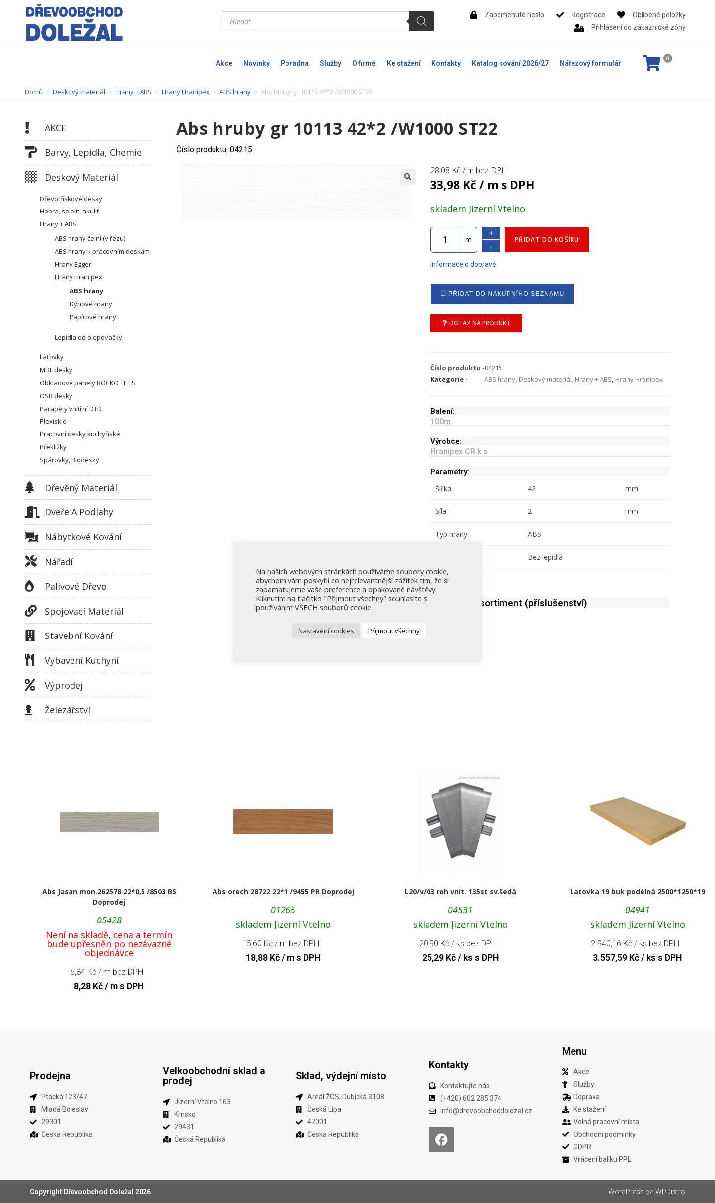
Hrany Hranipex (186, 91)
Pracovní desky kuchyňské (80, 433)
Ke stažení (404, 63)
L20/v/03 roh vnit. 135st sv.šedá (460, 891)
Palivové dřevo (76, 586)
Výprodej (64, 685)
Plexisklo (53, 421)
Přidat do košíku (547, 239)
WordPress (626, 1192)
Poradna (295, 63)
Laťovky (52, 357)
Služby (330, 63)
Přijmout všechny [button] (394, 630)
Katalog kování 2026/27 (510, 63)
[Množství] (445, 240)
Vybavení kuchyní (82, 660)
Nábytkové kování (83, 537)
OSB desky (56, 395)
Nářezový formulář (590, 63)
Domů (34, 91)
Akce (224, 63)
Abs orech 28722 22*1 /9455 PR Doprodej (283, 891)
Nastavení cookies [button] (326, 630)
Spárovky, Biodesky (69, 459)
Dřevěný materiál (81, 488)
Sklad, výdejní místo (341, 1076)
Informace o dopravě (463, 264)
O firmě (364, 63)
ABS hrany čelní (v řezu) (90, 238)
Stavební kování (79, 635)
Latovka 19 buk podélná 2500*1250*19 (637, 891)
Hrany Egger (73, 264)
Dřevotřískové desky (71, 198)
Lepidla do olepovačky (88, 337)
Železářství (67, 710)
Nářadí (59, 561)
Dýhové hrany (91, 303)
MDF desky (56, 369)
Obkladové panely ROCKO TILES (88, 382)
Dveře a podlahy (79, 512)
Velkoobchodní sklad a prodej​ (214, 1076)
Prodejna (50, 1076)
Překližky (53, 446)
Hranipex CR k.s (459, 451)
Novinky (256, 63)
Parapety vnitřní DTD (71, 408)
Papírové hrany (93, 316)
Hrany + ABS (133, 91)
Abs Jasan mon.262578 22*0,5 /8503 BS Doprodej (109, 897)
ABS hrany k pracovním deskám (102, 251)
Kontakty (446, 63)
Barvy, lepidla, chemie (93, 152)
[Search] (421, 21)
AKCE (55, 128)
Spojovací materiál (84, 611)
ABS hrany (235, 91)
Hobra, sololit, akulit (69, 211)
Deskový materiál (79, 91)
